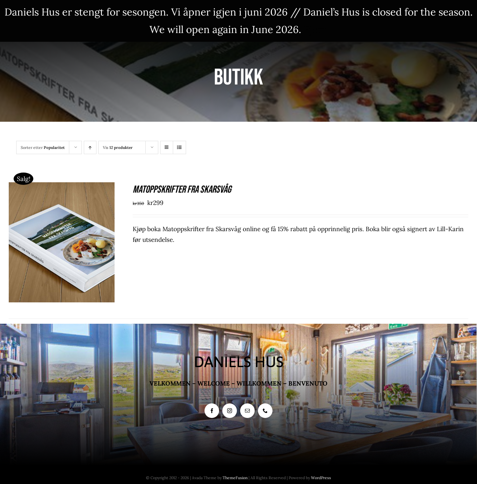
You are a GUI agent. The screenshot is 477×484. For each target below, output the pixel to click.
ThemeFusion (235, 477)
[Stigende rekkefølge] (90, 147)
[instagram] (229, 410)
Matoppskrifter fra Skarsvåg (182, 190)
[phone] (265, 410)
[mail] (247, 410)
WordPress (321, 477)
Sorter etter (43, 147)
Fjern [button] (316, 29)
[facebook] (212, 410)
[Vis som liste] (179, 147)
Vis (118, 147)
